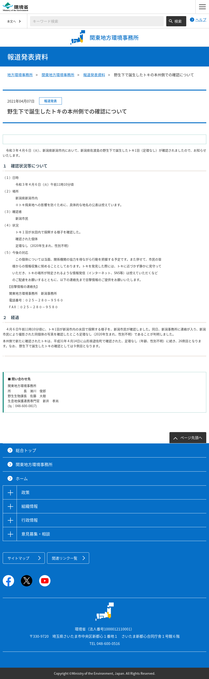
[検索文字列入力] (97, 21)
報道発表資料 (94, 74)
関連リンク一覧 (64, 558)
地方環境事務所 (20, 74)
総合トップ (26, 450)
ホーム (22, 478)
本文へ (11, 21)
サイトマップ (18, 558)
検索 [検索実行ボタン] (178, 21)
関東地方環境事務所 (58, 74)
